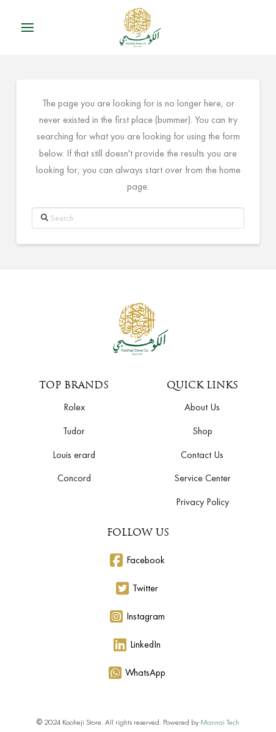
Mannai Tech (219, 722)
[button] (27, 27)
